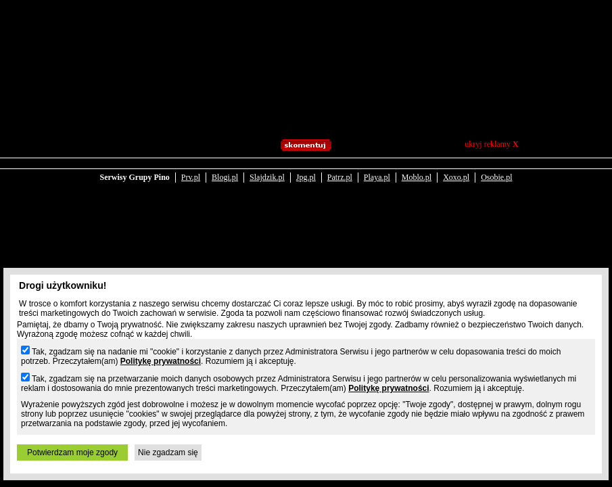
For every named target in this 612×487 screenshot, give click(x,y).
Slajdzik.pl (267, 177)
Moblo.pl (416, 177)
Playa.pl (377, 177)
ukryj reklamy (491, 144)
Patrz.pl (339, 177)
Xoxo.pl (456, 177)
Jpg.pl (306, 177)
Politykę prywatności (160, 361)
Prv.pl (190, 177)
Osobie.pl (496, 177)
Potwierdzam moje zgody (72, 452)
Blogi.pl (225, 177)
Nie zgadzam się (168, 452)
